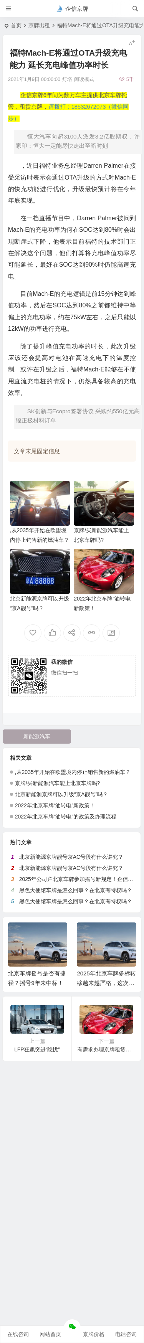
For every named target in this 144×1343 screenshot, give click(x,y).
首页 (16, 25)
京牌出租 (39, 25)
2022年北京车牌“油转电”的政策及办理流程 (65, 816)
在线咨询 (18, 1334)
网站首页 (50, 1334)
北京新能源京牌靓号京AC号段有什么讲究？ (71, 857)
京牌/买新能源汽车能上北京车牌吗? (57, 783)
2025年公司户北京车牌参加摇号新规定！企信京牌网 (81, 879)
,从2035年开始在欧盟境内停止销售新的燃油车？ (73, 772)
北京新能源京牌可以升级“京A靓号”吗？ (61, 794)
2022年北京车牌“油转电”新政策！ (55, 805)
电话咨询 (126, 1334)
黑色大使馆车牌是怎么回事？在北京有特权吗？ (75, 890)
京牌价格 (93, 1334)
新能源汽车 (36, 736)
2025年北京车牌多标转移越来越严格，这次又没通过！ (106, 983)
